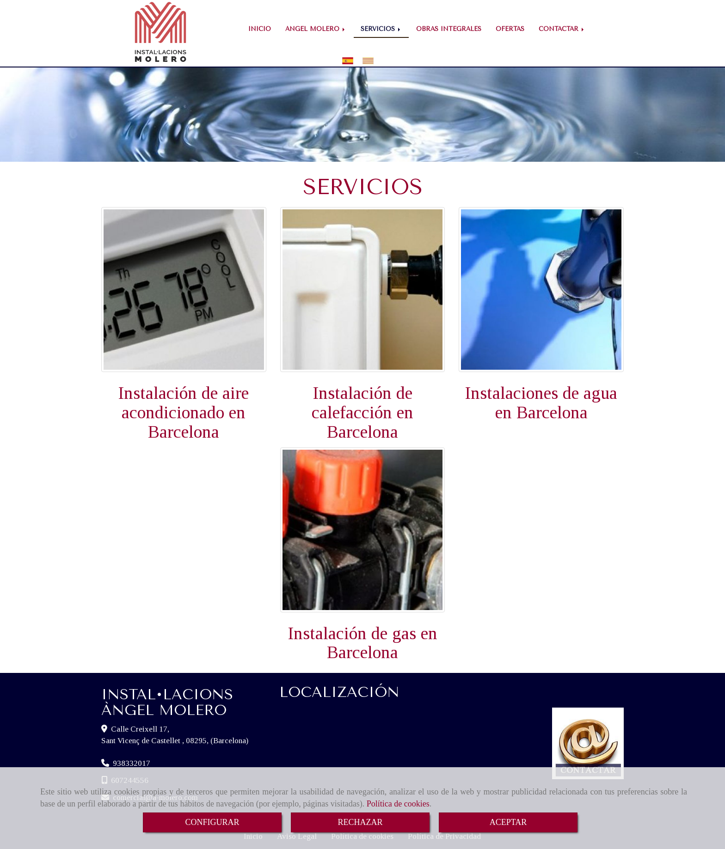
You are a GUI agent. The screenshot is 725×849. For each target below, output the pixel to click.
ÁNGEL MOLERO (315, 28)
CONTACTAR (562, 28)
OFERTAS (510, 28)
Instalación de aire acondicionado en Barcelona (183, 412)
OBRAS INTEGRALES (448, 28)
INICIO (259, 28)
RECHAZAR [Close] (360, 822)
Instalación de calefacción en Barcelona (362, 412)
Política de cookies (398, 803)
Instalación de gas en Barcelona (362, 642)
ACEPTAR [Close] (508, 822)
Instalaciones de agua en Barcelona (541, 402)
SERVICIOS (381, 28)
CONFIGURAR (212, 822)
